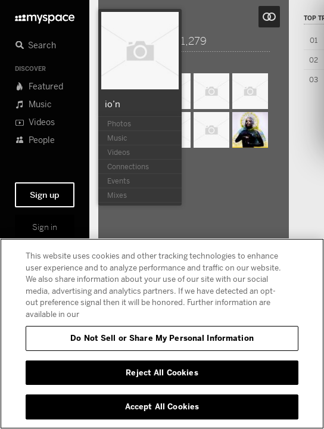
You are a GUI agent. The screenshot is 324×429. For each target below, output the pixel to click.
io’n (112, 104)
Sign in (44, 227)
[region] (162, 333)
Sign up (45, 194)
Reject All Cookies (162, 372)
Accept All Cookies (162, 406)
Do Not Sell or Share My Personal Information (162, 337)
